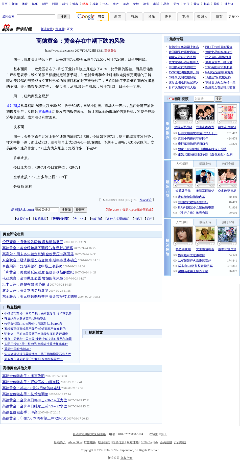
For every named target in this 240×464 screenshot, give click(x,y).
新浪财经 (47, 29)
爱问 (197, 3)
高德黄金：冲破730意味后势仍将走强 (31, 388)
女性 (136, 3)
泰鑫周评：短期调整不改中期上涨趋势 (32, 266)
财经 (45, 3)
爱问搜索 (8, 16)
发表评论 (145, 200)
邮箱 (207, 3)
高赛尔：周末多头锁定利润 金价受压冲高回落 (38, 254)
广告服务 (90, 442)
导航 (217, 3)
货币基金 (45, 111)
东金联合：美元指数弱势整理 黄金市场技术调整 (40, 296)
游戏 (126, 3)
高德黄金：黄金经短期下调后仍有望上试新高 (37, 248)
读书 (146, 3)
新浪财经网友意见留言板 (89, 434)
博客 (75, 3)
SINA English (149, 442)
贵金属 (59, 29)
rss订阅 (96, 219)
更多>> (233, 16)
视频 (95, 3)
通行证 (229, 3)
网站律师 (133, 442)
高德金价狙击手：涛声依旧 (23, 376)
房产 (116, 3)
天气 (176, 3)
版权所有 (127, 458)
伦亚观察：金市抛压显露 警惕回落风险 (32, 278)
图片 (168, 16)
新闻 (15, 3)
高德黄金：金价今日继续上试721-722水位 (34, 406)
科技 (65, 3)
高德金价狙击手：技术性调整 (25, 394)
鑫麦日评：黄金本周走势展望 (25, 290)
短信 (186, 3)
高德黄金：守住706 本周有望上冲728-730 (34, 418)
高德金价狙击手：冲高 (20, 412)
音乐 (151, 16)
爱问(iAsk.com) (22, 209)
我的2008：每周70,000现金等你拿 (129, 210)
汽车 (106, 3)
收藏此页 (41, 219)
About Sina (75, 442)
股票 (55, 3)
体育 (25, 3)
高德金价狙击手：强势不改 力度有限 (31, 382)
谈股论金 (22, 219)
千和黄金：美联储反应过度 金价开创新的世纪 (38, 272)
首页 (5, 3)
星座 (166, 3)
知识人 (202, 16)
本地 (185, 16)
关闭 (149, 219)
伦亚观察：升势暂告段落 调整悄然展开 (32, 242)
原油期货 (13, 106)
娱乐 (35, 3)
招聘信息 (118, 442)
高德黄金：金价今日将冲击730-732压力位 (34, 400)
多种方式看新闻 (117, 219)
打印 (137, 219)
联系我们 (104, 442)
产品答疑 (180, 442)
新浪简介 (60, 442)
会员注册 (166, 442)
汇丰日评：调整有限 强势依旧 (25, 284)
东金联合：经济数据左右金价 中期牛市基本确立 (40, 260)
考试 (156, 3)
